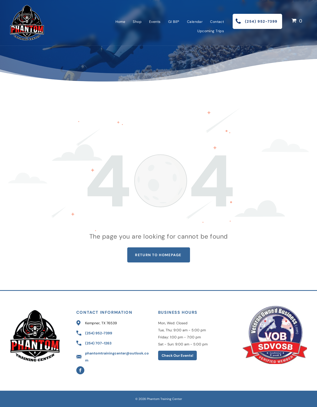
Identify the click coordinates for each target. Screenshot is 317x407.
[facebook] (80, 371)
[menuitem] (120, 21)
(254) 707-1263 (98, 343)
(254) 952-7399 (98, 333)
